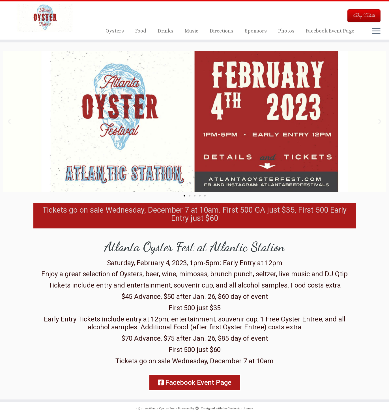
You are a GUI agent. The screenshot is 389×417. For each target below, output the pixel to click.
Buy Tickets (364, 15)
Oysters (115, 31)
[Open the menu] (376, 31)
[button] (9, 121)
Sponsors (256, 31)
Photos (286, 31)
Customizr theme (239, 408)
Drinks (165, 31)
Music (191, 31)
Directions (221, 31)
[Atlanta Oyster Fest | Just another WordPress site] (45, 18)
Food (140, 31)
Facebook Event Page (330, 31)
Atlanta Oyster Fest (162, 408)
